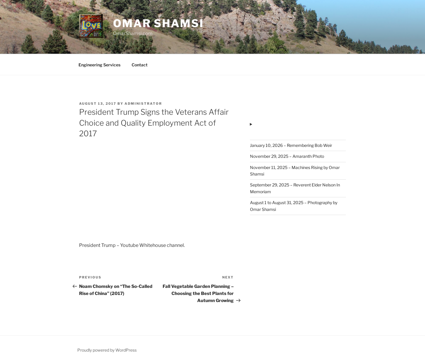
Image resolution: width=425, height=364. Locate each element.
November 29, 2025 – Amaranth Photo (287, 156)
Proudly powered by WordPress (107, 349)
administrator (143, 103)
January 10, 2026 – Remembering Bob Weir (291, 145)
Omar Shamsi (158, 23)
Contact (140, 64)
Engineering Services (99, 64)
